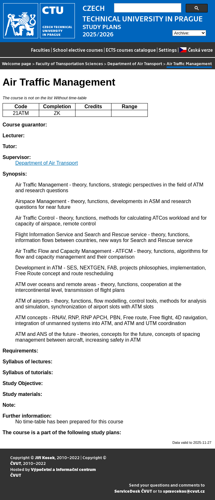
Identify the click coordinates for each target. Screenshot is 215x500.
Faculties (40, 50)
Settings (168, 50)
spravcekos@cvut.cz (184, 491)
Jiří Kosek (45, 457)
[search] (147, 8)
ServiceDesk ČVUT (133, 491)
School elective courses (78, 50)
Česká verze (196, 50)
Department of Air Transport (134, 63)
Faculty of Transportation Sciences (69, 63)
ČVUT (15, 463)
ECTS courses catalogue (131, 50)
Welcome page (16, 63)
